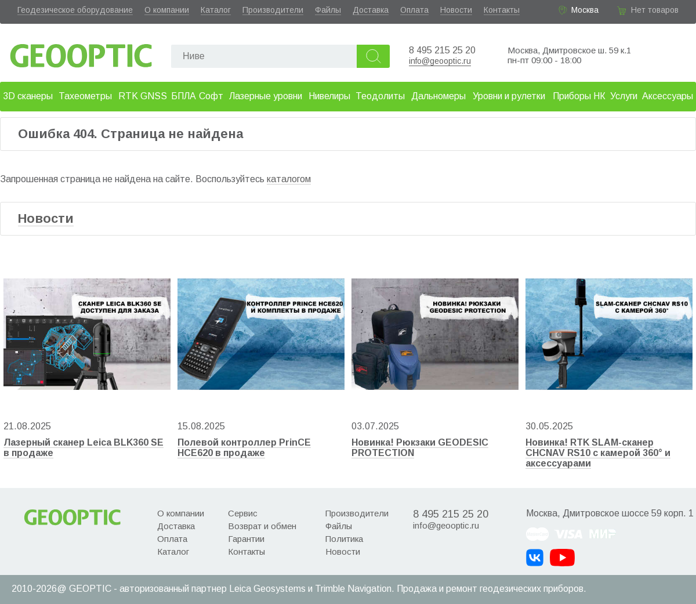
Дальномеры (438, 96)
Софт (211, 96)
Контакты (502, 10)
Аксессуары (667, 96)
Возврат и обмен (262, 526)
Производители (272, 10)
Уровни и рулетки (509, 96)
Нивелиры (329, 96)
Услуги (623, 96)
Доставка (371, 10)
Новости (456, 10)
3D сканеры (28, 96)
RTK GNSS (142, 96)
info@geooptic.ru (440, 61)
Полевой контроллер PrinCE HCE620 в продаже (244, 447)
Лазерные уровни (265, 96)
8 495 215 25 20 (442, 50)
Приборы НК (579, 96)
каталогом (289, 179)
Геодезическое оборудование (75, 10)
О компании (166, 10)
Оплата (414, 10)
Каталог (216, 10)
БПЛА (183, 96)
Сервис (243, 513)
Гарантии (246, 539)
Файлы (328, 10)
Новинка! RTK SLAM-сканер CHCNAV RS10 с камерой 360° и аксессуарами (597, 452)
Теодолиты (380, 96)
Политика (344, 539)
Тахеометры (85, 96)
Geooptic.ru (81, 52)
